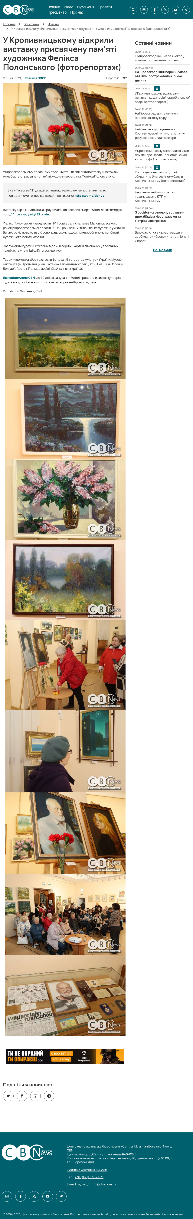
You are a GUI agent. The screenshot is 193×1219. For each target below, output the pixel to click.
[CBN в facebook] (154, 10)
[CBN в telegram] (186, 10)
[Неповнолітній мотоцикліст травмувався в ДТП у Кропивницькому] (155, 196)
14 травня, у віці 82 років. (30, 214)
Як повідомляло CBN (19, 278)
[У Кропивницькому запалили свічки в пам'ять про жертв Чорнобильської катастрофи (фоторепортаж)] (162, 155)
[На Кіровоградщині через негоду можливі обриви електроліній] (159, 58)
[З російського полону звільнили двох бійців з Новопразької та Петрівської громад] (160, 216)
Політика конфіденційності (87, 1170)
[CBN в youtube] (175, 10)
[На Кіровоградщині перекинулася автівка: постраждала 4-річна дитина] (161, 76)
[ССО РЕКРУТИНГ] (65, 1056)
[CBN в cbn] (165, 10)
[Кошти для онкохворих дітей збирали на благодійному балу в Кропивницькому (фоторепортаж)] (160, 176)
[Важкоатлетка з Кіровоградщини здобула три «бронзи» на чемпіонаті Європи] (162, 236)
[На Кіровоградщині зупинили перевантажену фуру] (156, 115)
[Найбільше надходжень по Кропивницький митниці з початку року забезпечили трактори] (160, 133)
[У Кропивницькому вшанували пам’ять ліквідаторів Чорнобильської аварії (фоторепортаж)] (162, 97)
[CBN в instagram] (144, 10)
